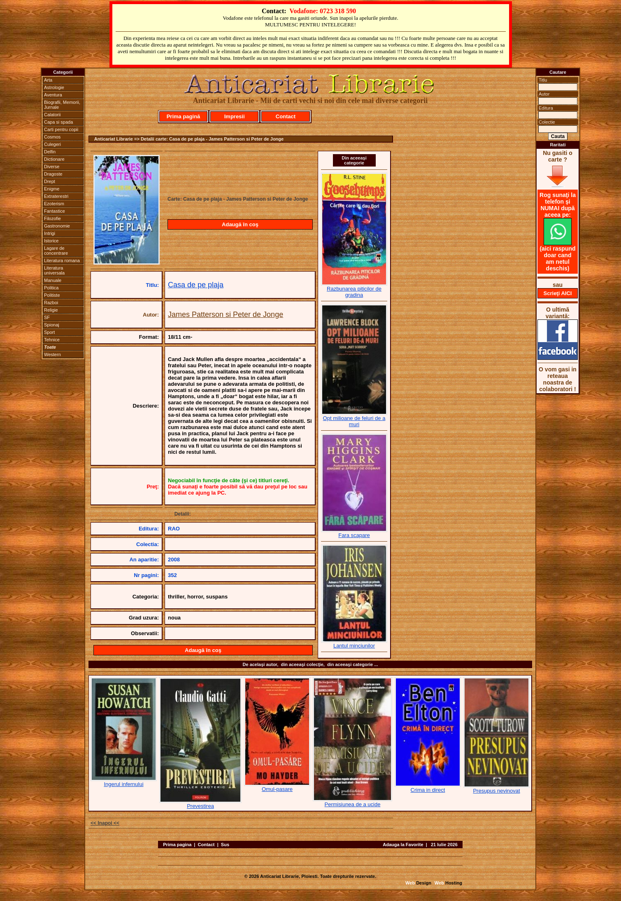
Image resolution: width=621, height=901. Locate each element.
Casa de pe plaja (195, 285)
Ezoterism (54, 203)
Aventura (53, 94)
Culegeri (52, 144)
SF (47, 317)
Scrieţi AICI (558, 293)
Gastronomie (57, 225)
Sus (225, 844)
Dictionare (54, 159)
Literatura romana (62, 260)
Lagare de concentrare (56, 251)
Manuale (52, 280)
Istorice (51, 240)
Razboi (51, 302)
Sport (49, 332)
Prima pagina (177, 844)
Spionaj (51, 324)
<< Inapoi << (105, 823)
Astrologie (54, 87)
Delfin (50, 151)
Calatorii (52, 114)
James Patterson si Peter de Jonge (225, 314)
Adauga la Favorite (403, 844)
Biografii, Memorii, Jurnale (62, 105)
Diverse (51, 166)
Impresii (234, 116)
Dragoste (53, 173)
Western (52, 354)
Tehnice (52, 339)
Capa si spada (58, 122)
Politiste (52, 295)
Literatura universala (54, 270)
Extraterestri (56, 196)
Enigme (51, 188)
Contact (285, 116)
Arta (48, 79)
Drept (49, 181)
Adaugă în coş (240, 224)
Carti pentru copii (61, 129)
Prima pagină (183, 116)
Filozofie (52, 218)
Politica (51, 287)
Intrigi (49, 233)
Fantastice (54, 211)
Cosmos (52, 136)
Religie (51, 309)
